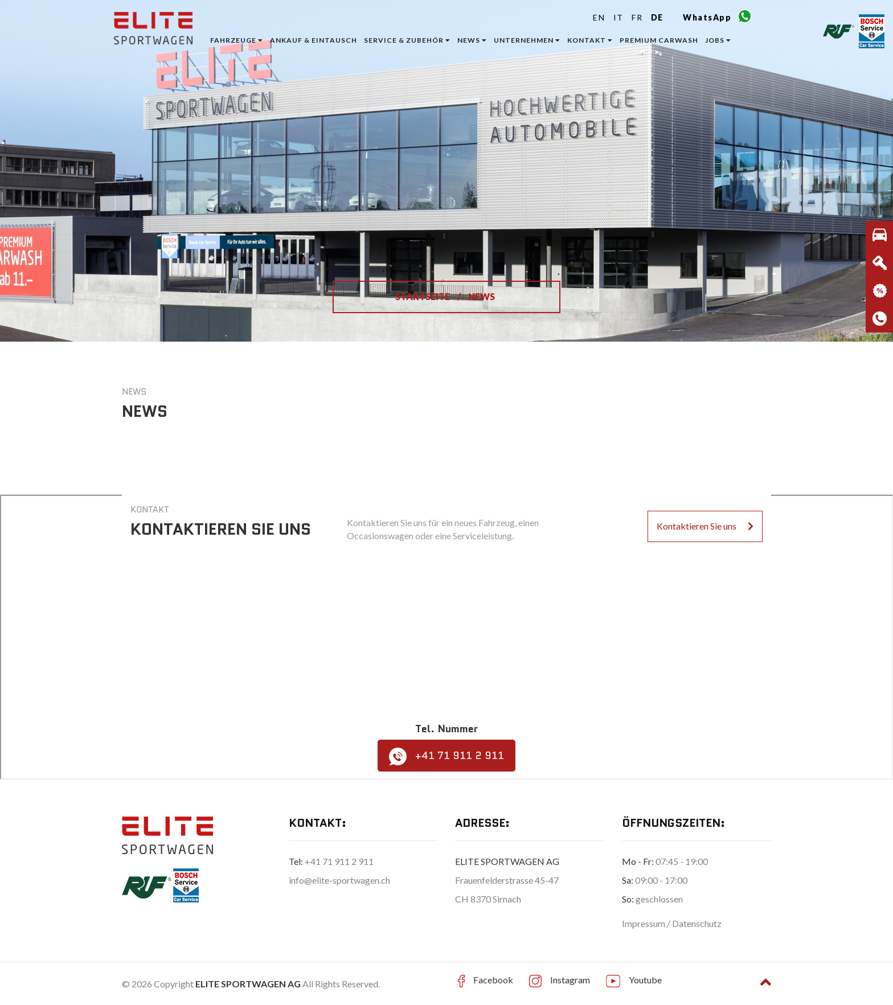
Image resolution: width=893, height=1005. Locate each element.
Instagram (570, 979)
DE (657, 17)
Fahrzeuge (236, 40)
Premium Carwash (659, 40)
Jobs (718, 40)
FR (637, 17)
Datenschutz (697, 923)
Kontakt (590, 40)
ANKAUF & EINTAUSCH (313, 40)
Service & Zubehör (407, 40)
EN (599, 17)
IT (618, 17)
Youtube (645, 979)
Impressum (644, 923)
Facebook (493, 979)
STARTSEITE (423, 296)
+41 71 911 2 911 (446, 756)
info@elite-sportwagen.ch (339, 880)
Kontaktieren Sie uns (705, 525)
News (472, 40)
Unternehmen (527, 40)
